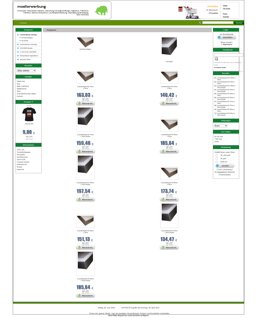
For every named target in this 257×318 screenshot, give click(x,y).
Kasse (225, 14)
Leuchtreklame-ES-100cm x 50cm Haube (85, 183)
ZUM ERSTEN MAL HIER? (26, 94)
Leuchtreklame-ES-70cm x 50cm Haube (85, 135)
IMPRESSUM (21, 89)
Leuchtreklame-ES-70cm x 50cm (85, 87)
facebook (20, 96)
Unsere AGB (21, 159)
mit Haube (24, 40)
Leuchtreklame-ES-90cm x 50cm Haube (85, 279)
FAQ (18, 84)
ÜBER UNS (21, 81)
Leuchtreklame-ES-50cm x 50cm (169, 87)
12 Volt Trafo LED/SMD (28, 52)
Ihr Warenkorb (212, 6)
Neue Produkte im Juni (51, 69)
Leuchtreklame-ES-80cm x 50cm (169, 183)
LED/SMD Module (26, 48)
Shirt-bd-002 (29, 124)
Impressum (20, 169)
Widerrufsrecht (22, 164)
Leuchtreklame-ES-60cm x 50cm (85, 231)
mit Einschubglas (27, 38)
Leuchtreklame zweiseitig (28, 44)
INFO (18, 91)
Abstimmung (227, 169)
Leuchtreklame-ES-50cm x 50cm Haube (169, 231)
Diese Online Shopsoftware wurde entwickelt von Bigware (128, 315)
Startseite (23, 23)
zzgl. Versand (29, 139)
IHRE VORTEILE (23, 86)
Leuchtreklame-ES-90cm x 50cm (169, 135)
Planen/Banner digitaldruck (29, 56)
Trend (220, 169)
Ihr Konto (226, 8)
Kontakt (226, 17)
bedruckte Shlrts (25, 59)
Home (225, 5)
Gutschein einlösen (23, 162)
